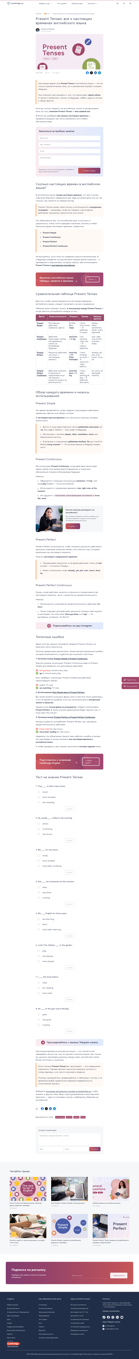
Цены (9, 1319)
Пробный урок (77, 3)
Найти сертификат (13, 1315)
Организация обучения (47, 1312)
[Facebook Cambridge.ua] (108, 1317)
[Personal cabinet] (124, 3)
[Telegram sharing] (99, 72)
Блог (40, 1323)
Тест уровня (62, 3)
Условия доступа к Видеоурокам (18, 1312)
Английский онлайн (77, 1323)
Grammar (69, 1117)
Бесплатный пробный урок (16, 1330)
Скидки (9, 1323)
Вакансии (42, 1330)
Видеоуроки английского (79, 1330)
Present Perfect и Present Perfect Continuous (74, 717)
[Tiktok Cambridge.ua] (104, 1317)
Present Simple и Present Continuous (70, 659)
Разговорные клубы (77, 1334)
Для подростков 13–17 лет (79, 1312)
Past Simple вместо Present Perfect (68, 692)
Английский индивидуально (80, 1326)
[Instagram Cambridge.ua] (112, 1317)
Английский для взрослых (79, 1308)
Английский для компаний (80, 1319)
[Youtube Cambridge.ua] (121, 1317)
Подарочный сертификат (15, 1326)
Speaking (76, 1117)
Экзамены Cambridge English (48, 1337)
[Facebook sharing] (87, 72)
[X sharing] (91, 72)
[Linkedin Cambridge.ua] (117, 1317)
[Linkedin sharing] (95, 72)
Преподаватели (44, 1315)
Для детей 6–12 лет (77, 1315)
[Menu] (130, 3)
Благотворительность (46, 1334)
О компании (43, 1304)
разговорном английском (63, 265)
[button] (37, 1109)
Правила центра (12, 1304)
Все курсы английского (78, 1304)
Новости (41, 1326)
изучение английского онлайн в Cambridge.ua (68, 1091)
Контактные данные (45, 1308)
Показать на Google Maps (111, 1311)
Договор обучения (13, 1308)
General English (60, 1117)
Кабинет (10, 1334)
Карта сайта (11, 1337)
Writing (83, 1117)
